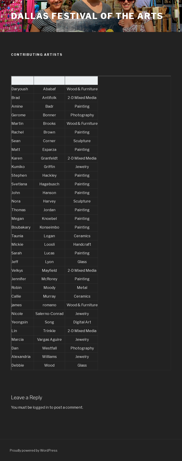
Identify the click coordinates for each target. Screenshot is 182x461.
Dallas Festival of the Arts (87, 16)
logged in (41, 407)
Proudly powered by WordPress (33, 450)
